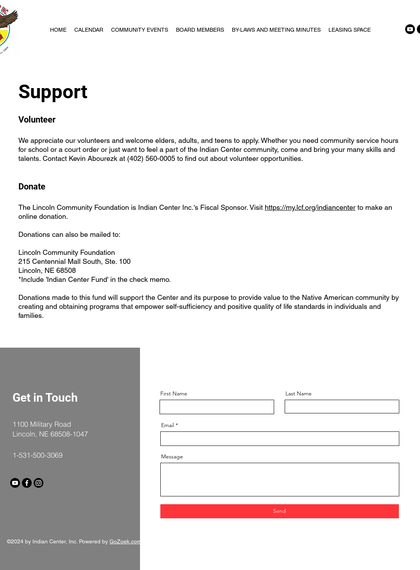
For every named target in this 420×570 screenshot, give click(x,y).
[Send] (279, 511)
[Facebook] (27, 483)
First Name (173, 393)
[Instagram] (38, 483)
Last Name (298, 393)
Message (172, 456)
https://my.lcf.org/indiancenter (310, 207)
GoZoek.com (125, 541)
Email (167, 425)
